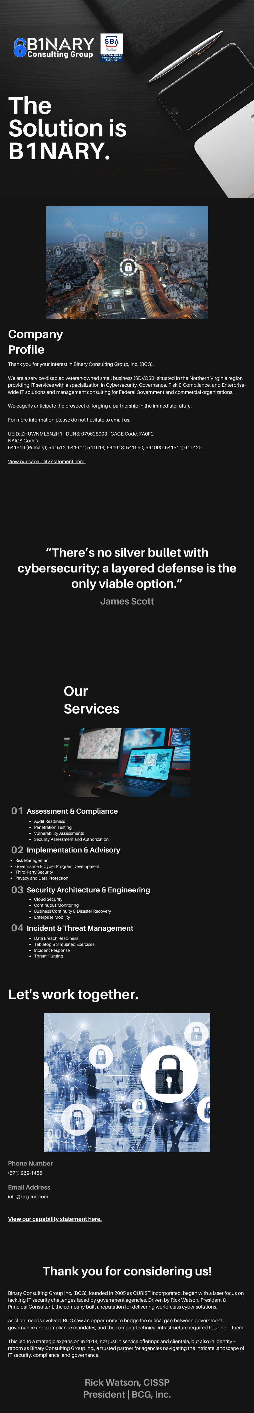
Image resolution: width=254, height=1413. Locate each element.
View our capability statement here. (47, 461)
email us (120, 420)
